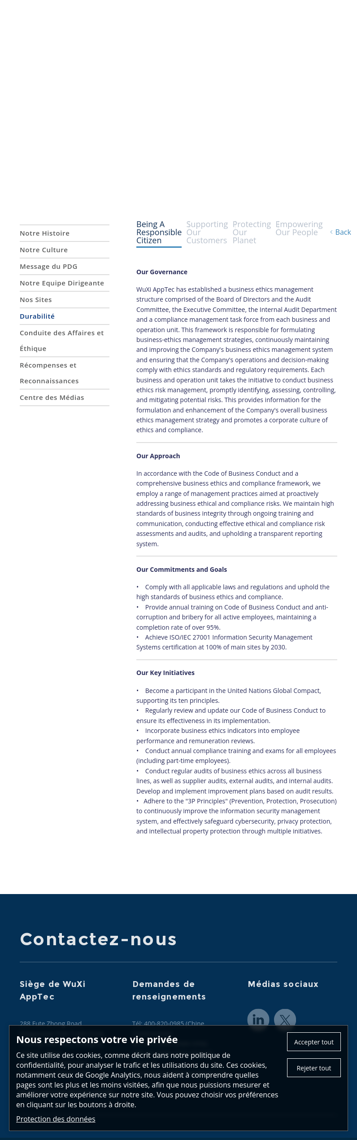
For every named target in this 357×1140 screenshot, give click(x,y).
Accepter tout (314, 1042)
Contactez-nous (225, 10)
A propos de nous (147, 27)
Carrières (321, 27)
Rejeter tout (313, 1068)
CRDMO (239, 27)
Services (201, 27)
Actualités (279, 27)
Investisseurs (314, 49)
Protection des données (56, 1119)
